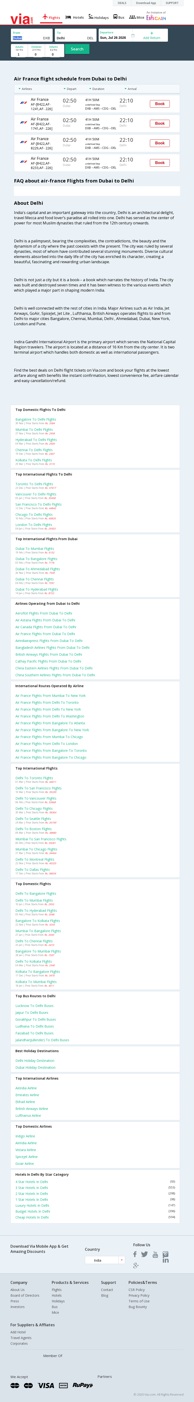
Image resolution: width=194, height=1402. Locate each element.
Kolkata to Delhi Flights (33, 460)
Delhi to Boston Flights (33, 829)
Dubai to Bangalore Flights (36, 558)
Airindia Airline (26, 1088)
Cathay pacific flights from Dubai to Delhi (48, 661)
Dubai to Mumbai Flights (34, 548)
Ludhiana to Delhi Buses (34, 1026)
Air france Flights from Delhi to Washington (49, 716)
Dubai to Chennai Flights (34, 579)
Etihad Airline (25, 1101)
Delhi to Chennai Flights (34, 941)
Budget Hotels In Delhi (95, 1211)
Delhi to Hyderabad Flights (36, 910)
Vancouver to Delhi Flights (35, 494)
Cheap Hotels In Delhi (95, 1217)
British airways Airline (31, 1108)
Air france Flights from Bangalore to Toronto (51, 750)
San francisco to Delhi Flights (38, 504)
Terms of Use (139, 1301)
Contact (107, 1289)
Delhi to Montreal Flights (34, 859)
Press (14, 1301)
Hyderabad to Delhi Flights (36, 439)
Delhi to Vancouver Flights (35, 798)
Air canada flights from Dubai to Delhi (45, 627)
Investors (17, 1306)
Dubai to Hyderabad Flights (36, 589)
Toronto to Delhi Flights (34, 484)
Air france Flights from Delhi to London (46, 743)
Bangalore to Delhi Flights (35, 419)
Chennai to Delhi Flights (34, 450)
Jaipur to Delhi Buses (31, 1012)
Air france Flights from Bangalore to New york (52, 730)
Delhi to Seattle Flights (33, 818)
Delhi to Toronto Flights (34, 778)
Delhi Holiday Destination (34, 1060)
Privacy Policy (139, 1295)
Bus (55, 1306)
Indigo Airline (25, 1136)
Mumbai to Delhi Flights (34, 429)
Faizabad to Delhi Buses (34, 1033)
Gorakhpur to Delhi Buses (35, 1019)
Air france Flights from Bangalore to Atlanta (50, 723)
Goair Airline (24, 1163)
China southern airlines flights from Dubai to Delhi (55, 675)
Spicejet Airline (26, 1156)
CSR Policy (137, 1289)
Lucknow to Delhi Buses (34, 1005)
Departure (106, 32)
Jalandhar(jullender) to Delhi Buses (42, 1040)
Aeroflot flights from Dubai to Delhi (43, 613)
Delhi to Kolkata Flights (33, 961)
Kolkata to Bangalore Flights (37, 971)
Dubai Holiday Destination (35, 1067)
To (59, 33)
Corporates (19, 1343)
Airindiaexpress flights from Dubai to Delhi (49, 640)
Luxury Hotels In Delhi (95, 1205)
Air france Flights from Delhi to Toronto (47, 702)
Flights (57, 1289)
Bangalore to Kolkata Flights (37, 920)
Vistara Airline (25, 1150)
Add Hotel (18, 1332)
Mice (55, 1312)
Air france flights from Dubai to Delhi (45, 634)
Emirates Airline (27, 1095)
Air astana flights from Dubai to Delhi (45, 620)
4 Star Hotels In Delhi (95, 1181)
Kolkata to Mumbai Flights (36, 981)
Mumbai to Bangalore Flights (38, 931)
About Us (17, 1289)
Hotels (57, 1295)
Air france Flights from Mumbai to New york (50, 695)
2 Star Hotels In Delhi (95, 1193)
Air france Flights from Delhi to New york (48, 709)
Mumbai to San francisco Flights (40, 839)
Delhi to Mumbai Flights (34, 900)
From (16, 33)
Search (77, 49)
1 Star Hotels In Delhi (95, 1199)
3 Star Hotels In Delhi (95, 1187)
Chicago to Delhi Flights (34, 514)
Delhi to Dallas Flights (32, 869)
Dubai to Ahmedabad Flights (37, 569)
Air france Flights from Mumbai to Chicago (49, 736)
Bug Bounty (138, 1306)
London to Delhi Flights (33, 524)
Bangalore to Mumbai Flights (38, 951)
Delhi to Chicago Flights (34, 808)
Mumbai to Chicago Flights (36, 849)
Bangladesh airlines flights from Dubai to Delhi (52, 647)
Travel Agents (21, 1337)
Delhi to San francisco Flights (38, 788)
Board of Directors (24, 1295)
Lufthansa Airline (28, 1115)
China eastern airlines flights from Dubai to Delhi (53, 668)
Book (160, 104)
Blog (104, 1295)
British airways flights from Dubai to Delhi (48, 654)
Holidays (58, 1301)
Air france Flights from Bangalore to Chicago (50, 757)
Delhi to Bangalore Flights (35, 893)
